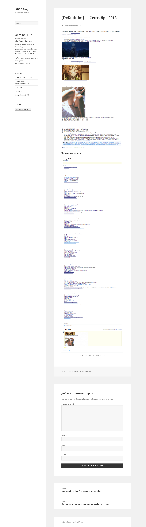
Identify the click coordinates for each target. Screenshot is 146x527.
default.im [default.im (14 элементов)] (21, 41)
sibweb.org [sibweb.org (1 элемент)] (25, 51)
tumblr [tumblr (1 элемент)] (17, 56)
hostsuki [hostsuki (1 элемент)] (17, 47)
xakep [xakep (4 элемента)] (17, 58)
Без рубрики (20, 95)
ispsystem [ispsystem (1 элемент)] (22, 47)
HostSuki (18, 87)
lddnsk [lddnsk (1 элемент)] (28, 49)
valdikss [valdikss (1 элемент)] (27, 56)
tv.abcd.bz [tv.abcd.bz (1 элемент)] (22, 56)
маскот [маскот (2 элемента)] (26, 61)
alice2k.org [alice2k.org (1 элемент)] (18, 38)
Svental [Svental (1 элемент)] (19, 53)
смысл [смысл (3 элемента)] (27, 63)
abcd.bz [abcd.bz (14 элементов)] (20, 35)
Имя (64, 435)
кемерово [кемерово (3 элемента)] (19, 61)
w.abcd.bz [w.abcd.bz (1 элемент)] (32, 56)
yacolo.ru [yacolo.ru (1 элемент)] (35, 58)
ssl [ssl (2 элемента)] (16, 53)
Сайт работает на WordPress (72, 522)
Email (64, 445)
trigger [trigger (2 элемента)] (32, 53)
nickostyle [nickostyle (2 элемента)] (18, 51)
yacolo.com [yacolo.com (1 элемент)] (24, 58)
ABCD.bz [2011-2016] (22, 78)
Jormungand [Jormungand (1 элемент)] (29, 47)
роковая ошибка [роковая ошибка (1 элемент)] (19, 63)
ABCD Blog (21, 9)
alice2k (76, 371)
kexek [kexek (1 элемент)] (25, 49)
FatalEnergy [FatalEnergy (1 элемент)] (18, 44)
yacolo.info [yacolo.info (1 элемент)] (30, 58)
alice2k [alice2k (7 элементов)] (29, 35)
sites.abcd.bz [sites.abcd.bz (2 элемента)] (33, 51)
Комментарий (68, 404)
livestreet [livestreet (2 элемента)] (34, 49)
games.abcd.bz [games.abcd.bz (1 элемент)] (30, 44)
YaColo (17, 91)
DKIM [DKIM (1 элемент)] (30, 41)
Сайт (63, 455)
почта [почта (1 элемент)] (30, 61)
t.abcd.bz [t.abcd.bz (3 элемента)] (25, 53)
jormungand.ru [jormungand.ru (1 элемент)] (19, 49)
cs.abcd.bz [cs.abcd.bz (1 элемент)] (23, 38)
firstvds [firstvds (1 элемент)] (24, 44)
